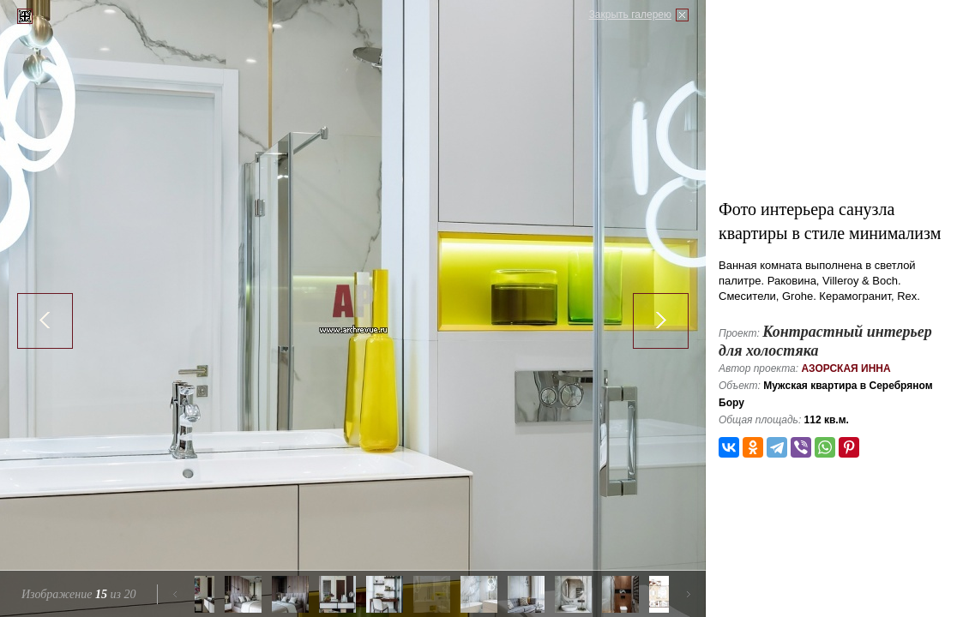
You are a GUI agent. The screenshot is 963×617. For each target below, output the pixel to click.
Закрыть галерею (630, 15)
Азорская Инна (845, 368)
